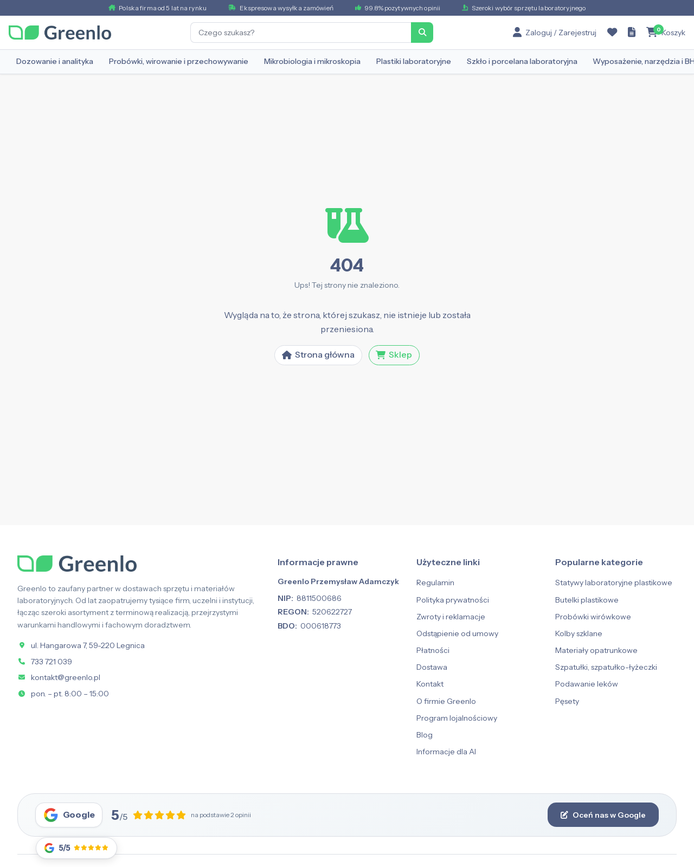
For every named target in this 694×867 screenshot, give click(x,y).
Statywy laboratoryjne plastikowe (613, 582)
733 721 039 (51, 662)
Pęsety (567, 701)
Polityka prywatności (452, 600)
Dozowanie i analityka (54, 61)
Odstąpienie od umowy (457, 633)
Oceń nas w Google (603, 815)
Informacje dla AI (446, 751)
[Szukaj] (422, 32)
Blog (424, 735)
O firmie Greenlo (446, 701)
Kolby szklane (578, 633)
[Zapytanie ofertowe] (631, 32)
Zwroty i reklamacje (450, 617)
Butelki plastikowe (587, 600)
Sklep (394, 354)
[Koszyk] (665, 32)
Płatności (432, 650)
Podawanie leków (586, 684)
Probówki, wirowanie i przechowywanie (178, 61)
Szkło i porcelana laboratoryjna (522, 61)
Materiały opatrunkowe (596, 650)
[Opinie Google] (76, 848)
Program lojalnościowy (456, 718)
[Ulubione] (612, 32)
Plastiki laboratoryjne (413, 61)
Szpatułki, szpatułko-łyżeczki (606, 667)
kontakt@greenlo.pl (65, 677)
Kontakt (430, 684)
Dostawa (431, 667)
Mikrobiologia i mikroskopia (312, 61)
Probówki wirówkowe (593, 617)
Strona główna (318, 354)
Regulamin (435, 582)
